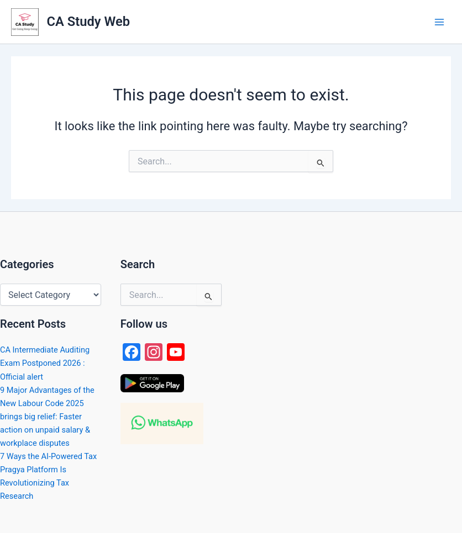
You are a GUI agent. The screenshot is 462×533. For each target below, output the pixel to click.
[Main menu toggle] (439, 22)
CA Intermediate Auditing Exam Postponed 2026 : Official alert (45, 363)
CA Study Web (88, 21)
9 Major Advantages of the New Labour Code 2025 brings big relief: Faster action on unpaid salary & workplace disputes (47, 416)
